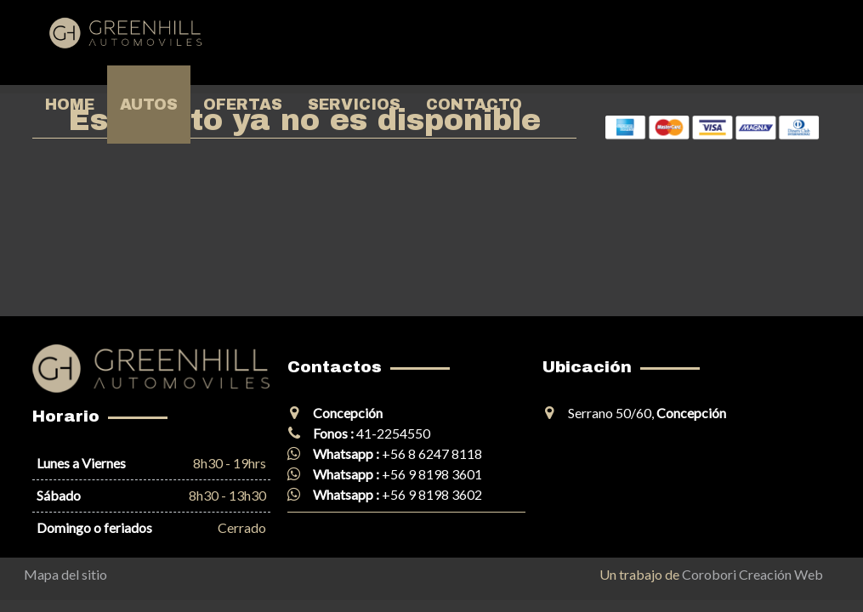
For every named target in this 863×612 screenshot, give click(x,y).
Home (69, 104)
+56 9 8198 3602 (432, 494)
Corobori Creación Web (752, 574)
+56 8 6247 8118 (432, 453)
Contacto (474, 104)
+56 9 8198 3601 (432, 474)
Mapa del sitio (65, 574)
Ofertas (242, 104)
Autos (149, 104)
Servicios (354, 104)
